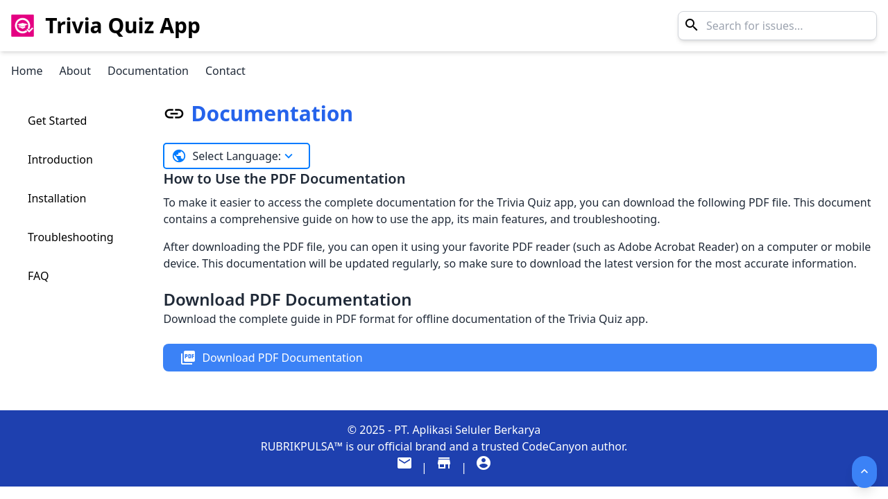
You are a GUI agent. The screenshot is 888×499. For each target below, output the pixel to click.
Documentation (148, 70)
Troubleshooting (71, 237)
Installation (57, 198)
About (75, 70)
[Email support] (406, 467)
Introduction (60, 159)
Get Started (57, 120)
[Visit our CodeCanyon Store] (445, 467)
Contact (225, 70)
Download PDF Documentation (271, 357)
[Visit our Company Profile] (483, 467)
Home (27, 70)
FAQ (38, 275)
